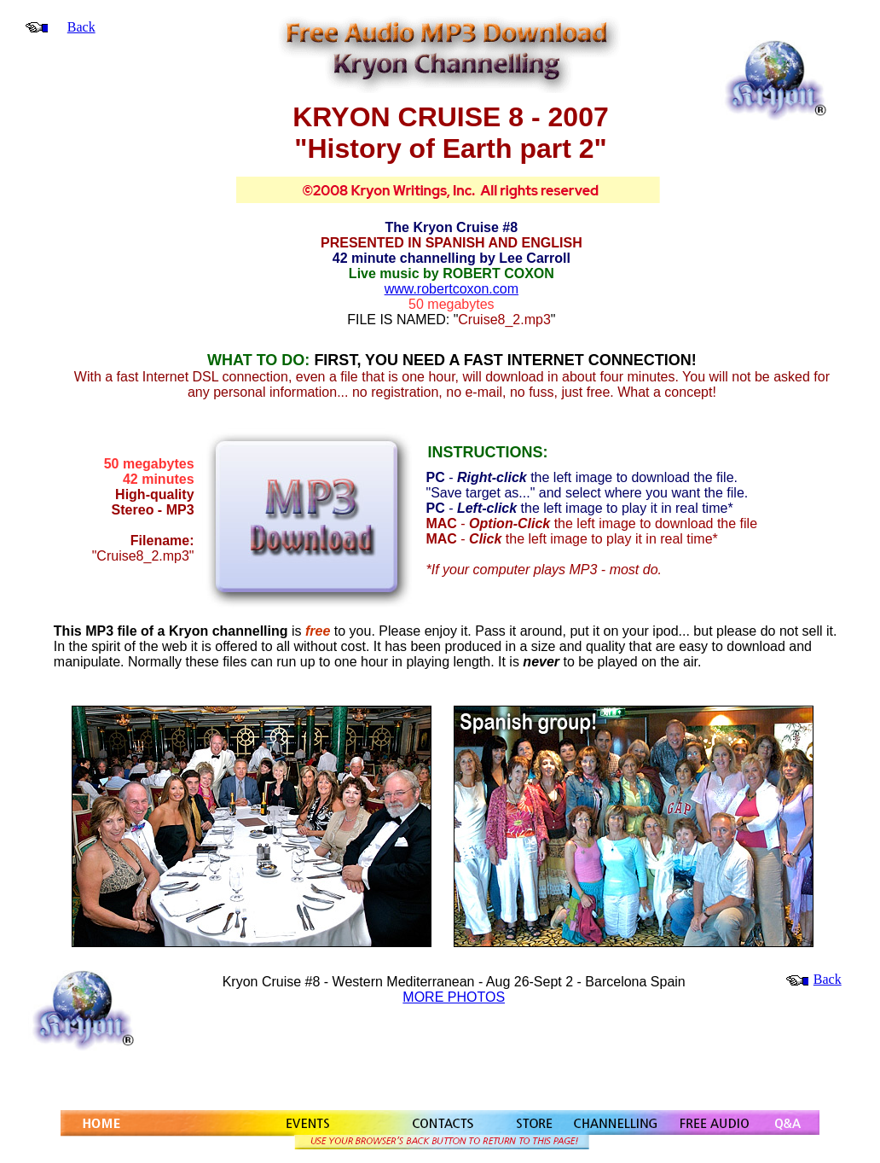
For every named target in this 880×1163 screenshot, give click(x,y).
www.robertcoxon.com (451, 289)
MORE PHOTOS (453, 997)
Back (81, 27)
